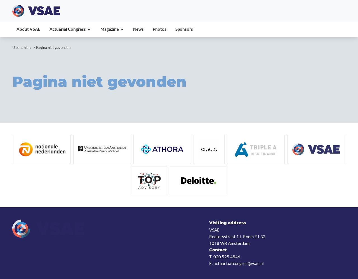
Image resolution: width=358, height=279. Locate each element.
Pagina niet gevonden (53, 47)
